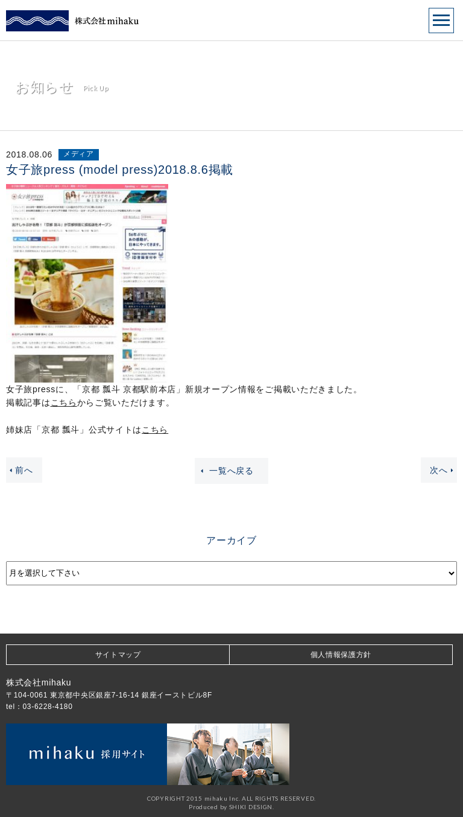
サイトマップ (118, 654)
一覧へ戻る (226, 471)
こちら (64, 402)
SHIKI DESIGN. (251, 806)
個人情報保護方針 (341, 654)
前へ (20, 470)
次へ (443, 470)
